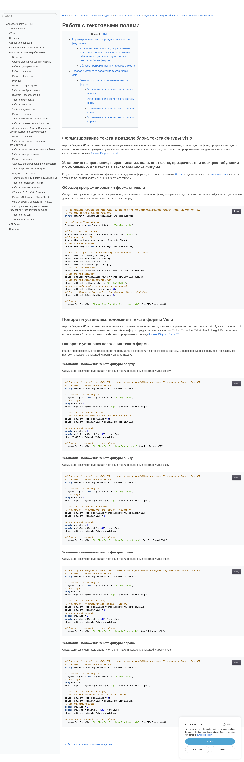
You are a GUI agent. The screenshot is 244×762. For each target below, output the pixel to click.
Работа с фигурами (22, 76)
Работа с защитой (22, 159)
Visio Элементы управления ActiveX (32, 201)
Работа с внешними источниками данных (34, 178)
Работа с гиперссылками (25, 154)
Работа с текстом (21, 114)
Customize (197, 749)
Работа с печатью (21, 104)
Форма (179, 182)
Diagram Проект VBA (23, 173)
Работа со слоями (22, 136)
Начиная (14, 38)
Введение (17, 57)
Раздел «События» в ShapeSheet (30, 197)
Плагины (14, 229)
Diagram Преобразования (26, 95)
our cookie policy (204, 735)
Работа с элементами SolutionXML (31, 123)
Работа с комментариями (26, 187)
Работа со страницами (24, 85)
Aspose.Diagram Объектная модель (31, 61)
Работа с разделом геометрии (28, 168)
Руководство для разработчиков (27, 52)
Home (65, 15)
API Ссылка (15, 224)
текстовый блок (219, 182)
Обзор (12, 33)
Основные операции (20, 42)
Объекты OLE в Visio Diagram (28, 192)
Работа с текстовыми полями (28, 182)
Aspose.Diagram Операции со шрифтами (34, 163)
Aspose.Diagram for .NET (19, 24)
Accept (210, 741)
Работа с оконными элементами (30, 118)
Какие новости (17, 28)
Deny (222, 749)
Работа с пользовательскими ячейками (33, 149)
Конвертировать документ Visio (26, 47)
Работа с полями (21, 71)
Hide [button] (103, 34)
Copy (224, 219)
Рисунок (16, 80)
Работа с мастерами (23, 99)
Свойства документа (23, 109)
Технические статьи (23, 219)
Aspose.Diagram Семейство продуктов (91, 15)
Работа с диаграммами (25, 66)
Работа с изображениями (26, 90)
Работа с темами (21, 214)
